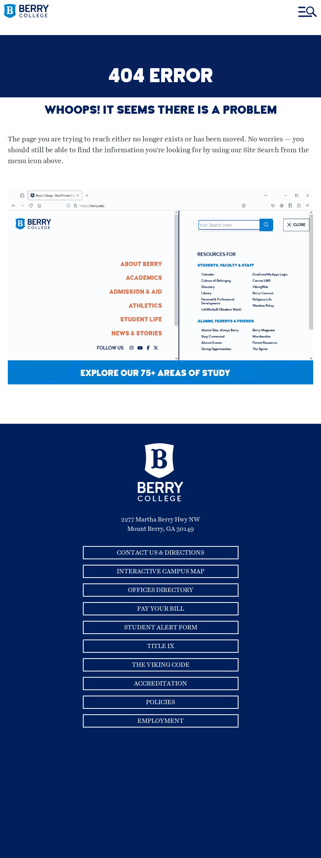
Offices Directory (160, 590)
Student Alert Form (160, 627)
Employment (160, 721)
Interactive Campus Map (160, 571)
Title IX (160, 646)
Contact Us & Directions (160, 553)
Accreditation (160, 683)
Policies (160, 702)
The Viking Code (160, 665)
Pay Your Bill (160, 609)
